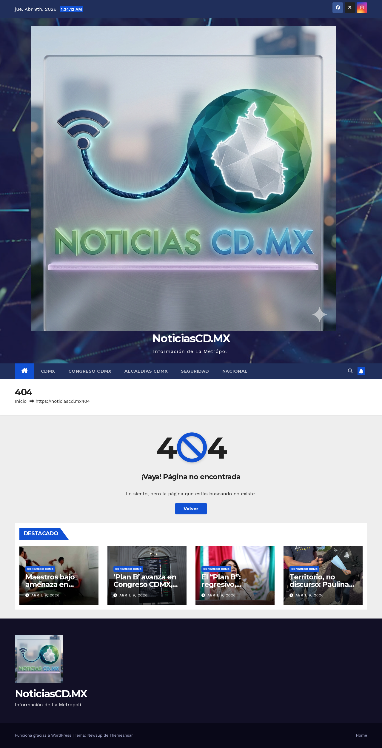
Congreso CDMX (90, 371)
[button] (350, 371)
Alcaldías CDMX (146, 371)
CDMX (48, 371)
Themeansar (121, 735)
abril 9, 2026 (45, 595)
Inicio (21, 401)
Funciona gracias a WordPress (44, 735)
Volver (191, 508)
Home (361, 735)
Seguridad (195, 371)
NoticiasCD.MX (191, 338)
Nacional (235, 371)
